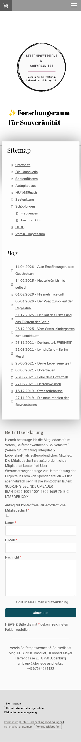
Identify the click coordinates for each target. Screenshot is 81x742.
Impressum (11, 722)
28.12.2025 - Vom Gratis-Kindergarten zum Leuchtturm (45, 332)
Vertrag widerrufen (47, 726)
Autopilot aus (25, 185)
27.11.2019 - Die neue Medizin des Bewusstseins (42, 401)
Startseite (22, 165)
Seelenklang (24, 199)
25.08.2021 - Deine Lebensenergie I (43, 363)
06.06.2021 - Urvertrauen (35, 370)
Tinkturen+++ (31, 220)
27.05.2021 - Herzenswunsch (38, 384)
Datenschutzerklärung (51, 602)
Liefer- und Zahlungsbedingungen (41, 722)
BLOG (19, 227)
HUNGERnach (26, 192)
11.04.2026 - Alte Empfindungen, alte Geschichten (44, 270)
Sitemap (27, 726)
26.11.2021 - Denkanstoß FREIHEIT (43, 342)
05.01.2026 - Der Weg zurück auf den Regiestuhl (44, 305)
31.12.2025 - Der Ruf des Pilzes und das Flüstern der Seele (43, 318)
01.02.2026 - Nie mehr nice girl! (39, 294)
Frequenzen (29, 213)
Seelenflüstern (26, 179)
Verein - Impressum (30, 234)
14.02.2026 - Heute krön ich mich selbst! (40, 284)
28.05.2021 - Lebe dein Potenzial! (41, 377)
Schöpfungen (25, 206)
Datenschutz (12, 726)
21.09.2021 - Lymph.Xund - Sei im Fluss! (41, 353)
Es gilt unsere (41, 602)
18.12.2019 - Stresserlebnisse (39, 391)
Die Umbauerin (26, 172)
